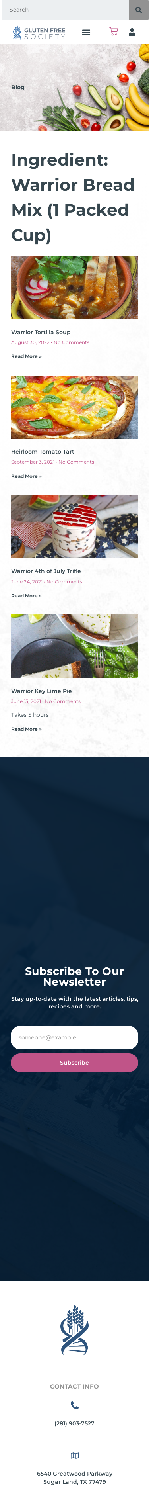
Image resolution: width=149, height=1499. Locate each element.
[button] (86, 32)
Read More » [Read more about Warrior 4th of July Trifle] (26, 596)
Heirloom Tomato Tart (42, 451)
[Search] (139, 10)
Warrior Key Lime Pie (41, 691)
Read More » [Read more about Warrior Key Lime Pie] (26, 729)
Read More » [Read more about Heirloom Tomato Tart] (26, 476)
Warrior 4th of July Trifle (46, 571)
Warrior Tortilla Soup (41, 332)
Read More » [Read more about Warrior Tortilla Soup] (26, 356)
